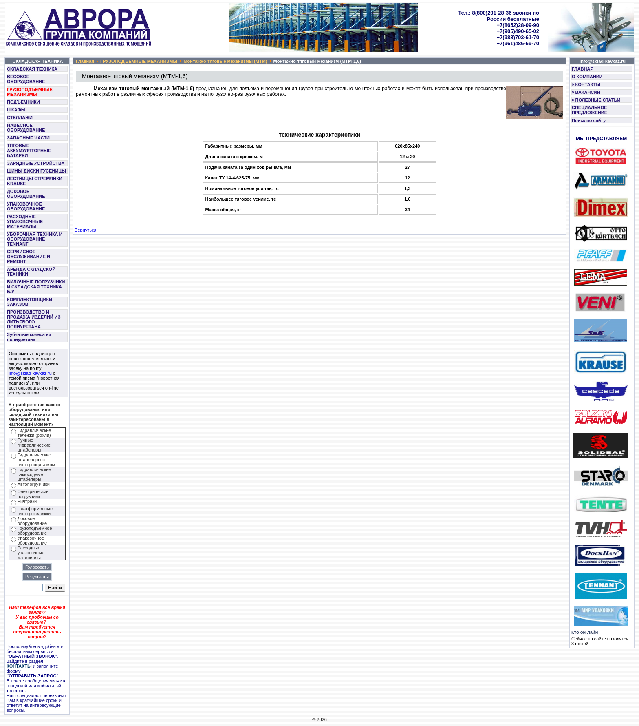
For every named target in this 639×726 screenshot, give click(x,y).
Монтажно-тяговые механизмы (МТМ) (225, 61)
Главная (85, 61)
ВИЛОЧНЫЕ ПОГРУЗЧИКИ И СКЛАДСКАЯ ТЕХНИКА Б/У (36, 286)
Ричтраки (27, 501)
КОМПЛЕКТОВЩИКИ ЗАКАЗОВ (29, 302)
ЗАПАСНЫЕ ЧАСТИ (28, 137)
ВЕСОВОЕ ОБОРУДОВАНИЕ (26, 79)
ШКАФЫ (16, 109)
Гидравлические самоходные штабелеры (34, 474)
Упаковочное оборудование (32, 540)
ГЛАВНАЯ (582, 68)
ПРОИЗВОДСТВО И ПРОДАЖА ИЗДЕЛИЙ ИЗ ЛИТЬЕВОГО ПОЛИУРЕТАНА (34, 319)
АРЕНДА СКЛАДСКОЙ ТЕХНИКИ (31, 272)
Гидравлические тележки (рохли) (34, 433)
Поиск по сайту (589, 120)
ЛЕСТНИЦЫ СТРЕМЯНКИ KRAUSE (34, 181)
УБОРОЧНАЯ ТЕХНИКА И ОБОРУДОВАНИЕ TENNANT (35, 239)
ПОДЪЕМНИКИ (23, 102)
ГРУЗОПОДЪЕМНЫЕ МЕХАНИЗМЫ (30, 92)
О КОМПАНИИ (587, 76)
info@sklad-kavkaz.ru (30, 373)
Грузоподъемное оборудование (35, 531)
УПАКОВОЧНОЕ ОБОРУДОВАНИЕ (26, 206)
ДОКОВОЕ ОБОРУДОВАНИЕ (26, 194)
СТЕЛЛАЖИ (20, 117)
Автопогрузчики (34, 484)
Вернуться (85, 230)
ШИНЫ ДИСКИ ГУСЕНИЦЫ (36, 170)
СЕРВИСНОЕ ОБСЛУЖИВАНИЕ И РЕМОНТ (28, 256)
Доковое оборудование (32, 521)
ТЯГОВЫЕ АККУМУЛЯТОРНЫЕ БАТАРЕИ (29, 150)
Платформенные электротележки (35, 511)
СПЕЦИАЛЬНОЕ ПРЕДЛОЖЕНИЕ (589, 110)
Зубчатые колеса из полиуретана (29, 337)
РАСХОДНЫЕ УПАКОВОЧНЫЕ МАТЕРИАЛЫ (25, 221)
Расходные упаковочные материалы (31, 552)
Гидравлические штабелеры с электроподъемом (36, 459)
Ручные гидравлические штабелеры (34, 445)
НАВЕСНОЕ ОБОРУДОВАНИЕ (26, 128)
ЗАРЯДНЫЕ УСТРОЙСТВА (35, 163)
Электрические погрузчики (33, 494)
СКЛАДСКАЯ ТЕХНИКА (32, 68)
